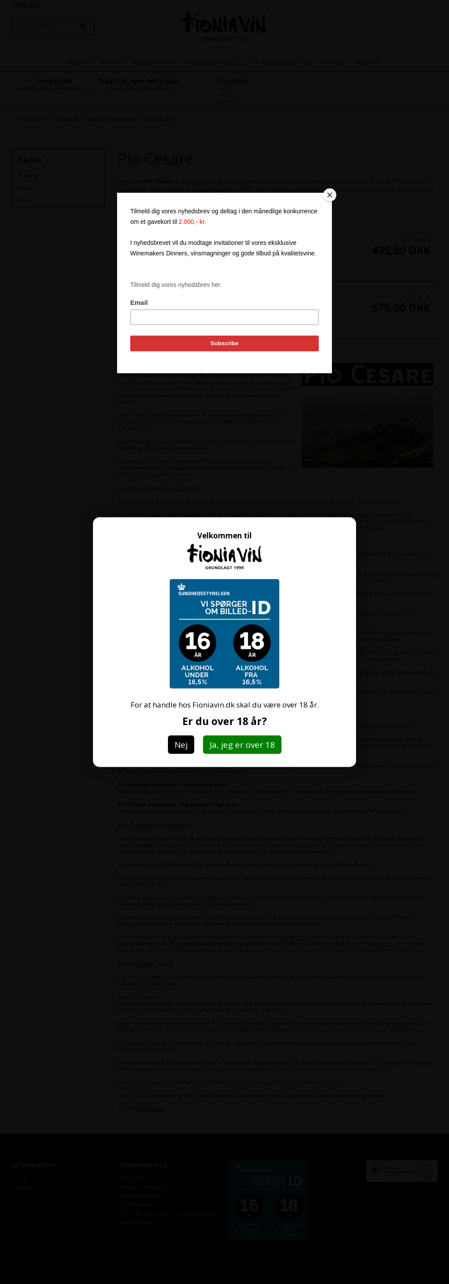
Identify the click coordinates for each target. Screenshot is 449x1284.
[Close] (329, 195)
